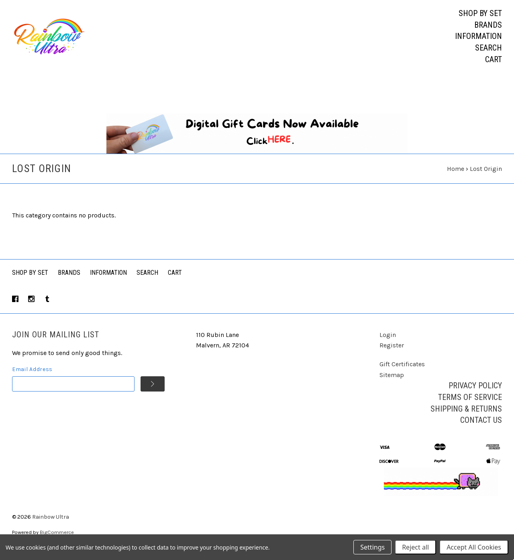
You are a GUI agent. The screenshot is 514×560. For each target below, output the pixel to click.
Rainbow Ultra (50, 524)
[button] (257, 141)
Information (478, 36)
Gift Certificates (402, 371)
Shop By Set (30, 280)
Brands (488, 25)
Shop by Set (480, 13)
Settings (372, 547)
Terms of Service (470, 405)
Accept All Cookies (474, 547)
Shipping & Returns (466, 416)
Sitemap (391, 382)
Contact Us (481, 427)
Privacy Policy (475, 393)
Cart (493, 59)
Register (391, 353)
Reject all (415, 547)
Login (387, 342)
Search (488, 48)
